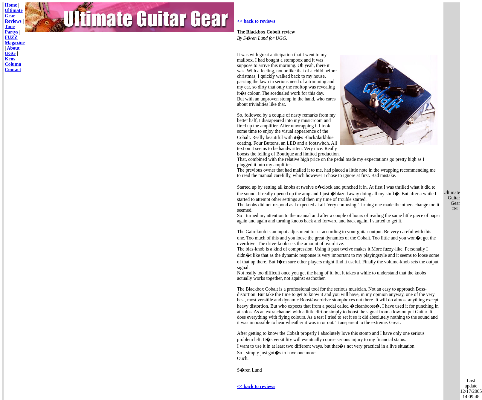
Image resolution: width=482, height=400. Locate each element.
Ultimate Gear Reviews (14, 16)
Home (11, 4)
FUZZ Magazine (15, 40)
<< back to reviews (256, 21)
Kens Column (13, 61)
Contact (13, 69)
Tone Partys (11, 29)
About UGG (12, 50)
